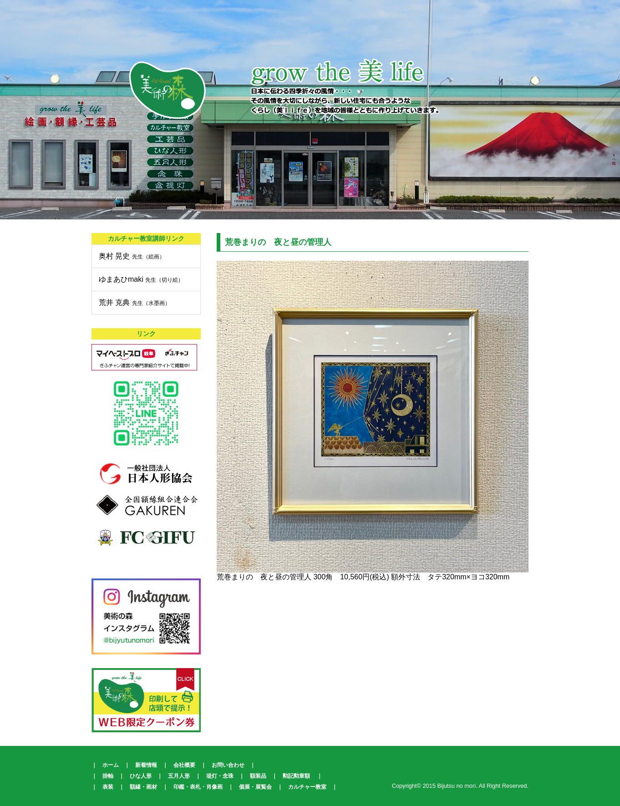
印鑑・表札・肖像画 (198, 787)
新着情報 (146, 765)
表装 (107, 787)
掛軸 (107, 776)
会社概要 (184, 765)
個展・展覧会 (255, 787)
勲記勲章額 (296, 776)
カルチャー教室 (307, 787)
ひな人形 (141, 776)
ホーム (110, 765)
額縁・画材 (143, 787)
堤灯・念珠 (220, 776)
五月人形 (179, 776)
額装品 (258, 776)
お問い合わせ (228, 765)
